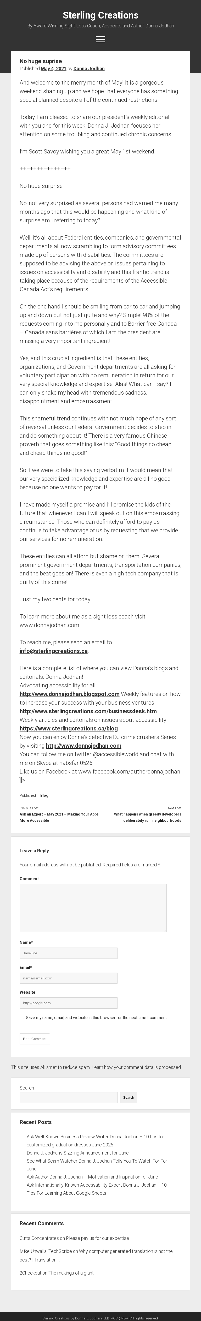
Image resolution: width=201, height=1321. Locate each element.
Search (27, 1088)
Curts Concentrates (39, 1238)
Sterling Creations (100, 15)
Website (27, 992)
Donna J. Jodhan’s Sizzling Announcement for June (78, 1153)
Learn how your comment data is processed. (137, 1067)
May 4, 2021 (53, 68)
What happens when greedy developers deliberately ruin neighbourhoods (147, 817)
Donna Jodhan (89, 68)
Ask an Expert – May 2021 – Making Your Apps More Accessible (59, 817)
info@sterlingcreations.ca (54, 651)
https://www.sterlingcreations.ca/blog (69, 728)
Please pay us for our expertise (97, 1238)
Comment (29, 878)
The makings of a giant (71, 1273)
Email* (26, 967)
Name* (26, 942)
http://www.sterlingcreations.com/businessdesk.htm (88, 711)
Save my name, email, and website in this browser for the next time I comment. (97, 1017)
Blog (44, 795)
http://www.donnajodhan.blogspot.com (70, 694)
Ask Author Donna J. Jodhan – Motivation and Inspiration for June (92, 1177)
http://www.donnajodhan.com (83, 745)
